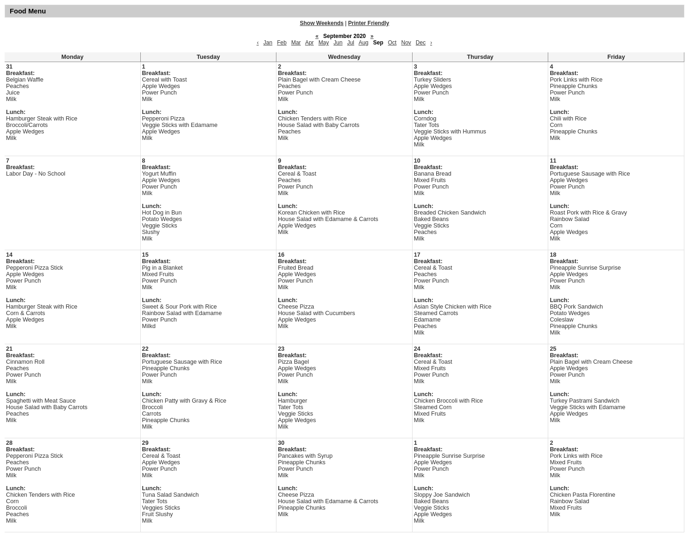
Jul (350, 42)
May (324, 42)
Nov (406, 42)
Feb (282, 42)
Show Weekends (322, 23)
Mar (296, 42)
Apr (309, 42)
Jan (267, 42)
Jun (337, 42)
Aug (363, 42)
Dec (421, 42)
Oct (392, 42)
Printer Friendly (368, 23)
